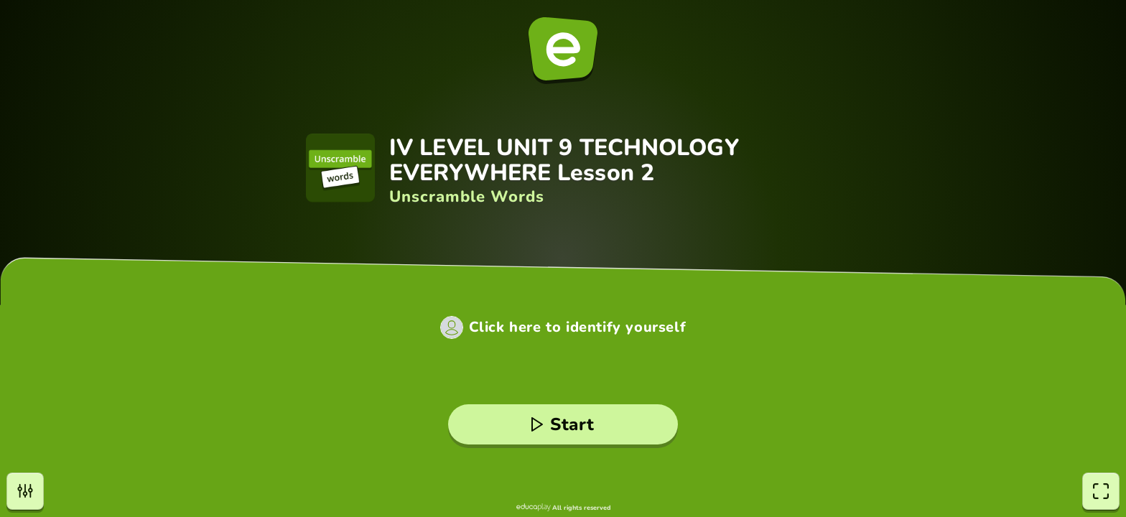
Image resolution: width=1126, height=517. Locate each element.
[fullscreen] (1101, 491)
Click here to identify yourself (578, 327)
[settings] (25, 491)
